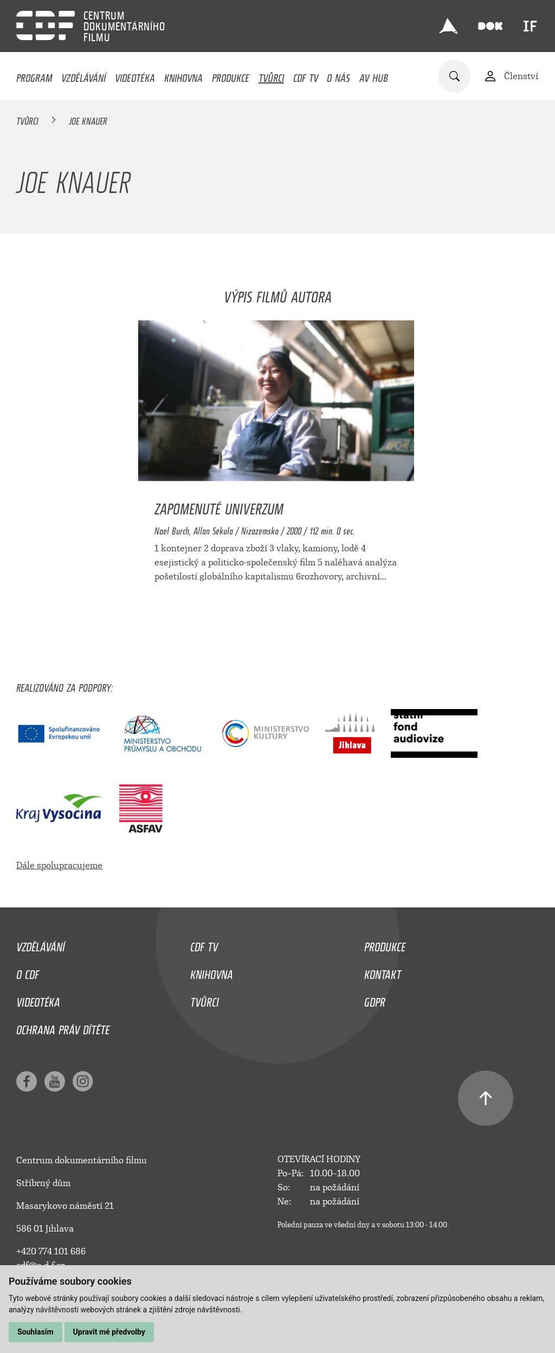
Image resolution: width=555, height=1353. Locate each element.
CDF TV (305, 75)
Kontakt (382, 972)
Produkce (230, 75)
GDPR (374, 999)
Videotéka (135, 75)
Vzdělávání (83, 75)
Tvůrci (271, 75)
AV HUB (373, 75)
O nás (338, 75)
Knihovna (183, 75)
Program (34, 75)
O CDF (27, 972)
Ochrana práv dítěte (62, 1027)
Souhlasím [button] (35, 1332)
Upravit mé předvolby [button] (109, 1332)
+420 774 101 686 (51, 1251)
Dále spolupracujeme (59, 865)
